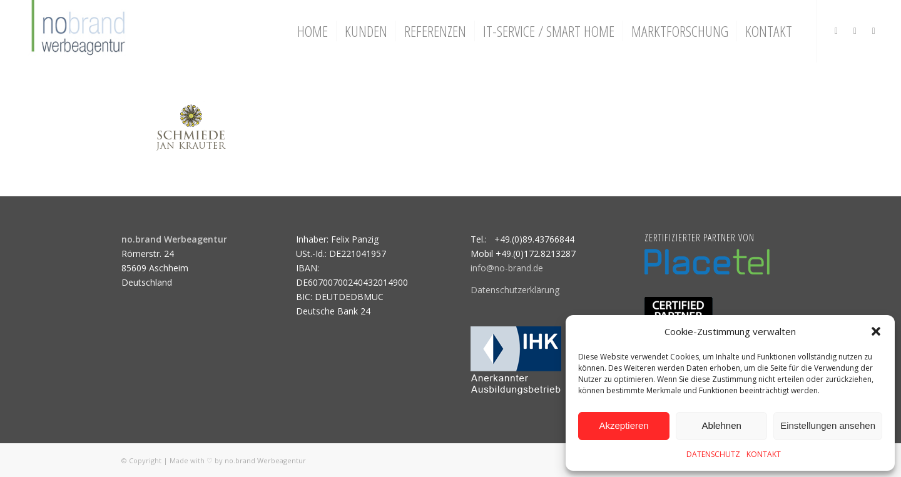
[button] (876, 331)
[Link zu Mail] (873, 30)
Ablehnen (721, 425)
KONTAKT (763, 454)
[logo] (76, 31)
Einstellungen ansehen (827, 425)
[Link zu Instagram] (836, 30)
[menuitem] (312, 31)
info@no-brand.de (507, 268)
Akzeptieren (623, 425)
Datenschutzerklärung (515, 290)
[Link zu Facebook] (854, 30)
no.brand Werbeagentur (265, 460)
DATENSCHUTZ (713, 454)
